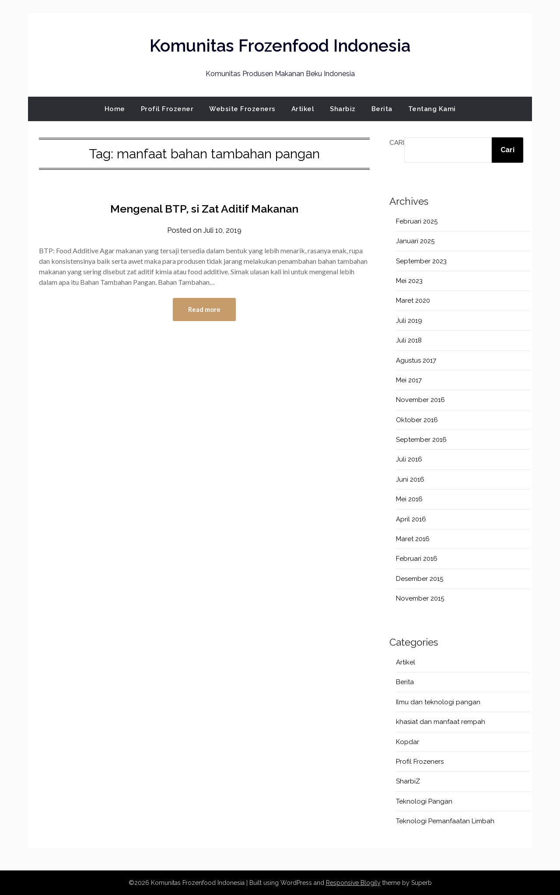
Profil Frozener (167, 109)
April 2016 (411, 519)
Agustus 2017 (416, 360)
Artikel (303, 109)
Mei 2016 (409, 499)
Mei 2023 (409, 281)
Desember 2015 (419, 579)
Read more (204, 310)
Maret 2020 (413, 300)
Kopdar (407, 742)
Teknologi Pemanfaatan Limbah (445, 821)
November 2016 (420, 400)
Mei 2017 (409, 380)
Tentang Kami (432, 109)
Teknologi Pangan (424, 801)
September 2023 (421, 261)
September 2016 (421, 440)
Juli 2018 (409, 340)
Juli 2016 (409, 459)
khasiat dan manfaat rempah (440, 722)
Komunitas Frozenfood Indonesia (280, 44)
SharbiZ (408, 781)
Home (115, 109)
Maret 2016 (413, 539)
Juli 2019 (409, 321)
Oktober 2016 (417, 420)
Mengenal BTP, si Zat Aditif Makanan (204, 208)
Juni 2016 (410, 479)
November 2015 (420, 598)
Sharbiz (343, 109)
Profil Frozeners (420, 762)
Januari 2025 (415, 241)
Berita (381, 109)
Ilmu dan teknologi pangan (438, 702)
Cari (396, 143)
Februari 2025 (417, 221)
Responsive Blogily (353, 882)
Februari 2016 (417, 559)
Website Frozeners (242, 109)
